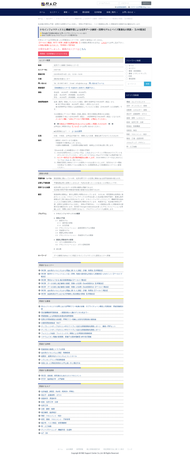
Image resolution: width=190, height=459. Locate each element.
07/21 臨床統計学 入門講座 (52, 379)
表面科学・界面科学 (48, 398)
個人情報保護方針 (93, 449)
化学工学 (44, 405)
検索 (147, 84)
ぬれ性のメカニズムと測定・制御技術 (55, 353)
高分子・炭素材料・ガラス (51, 395)
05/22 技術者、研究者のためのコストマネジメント (61, 376)
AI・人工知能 (46, 426)
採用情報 (79, 449)
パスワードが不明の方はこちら (140, 7)
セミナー (54, 12)
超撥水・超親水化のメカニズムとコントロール (59, 356)
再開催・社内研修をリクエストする (53, 54)
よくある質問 (77, 131)
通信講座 (86, 12)
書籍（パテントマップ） (138, 73)
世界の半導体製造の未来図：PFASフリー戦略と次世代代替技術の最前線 (68, 319)
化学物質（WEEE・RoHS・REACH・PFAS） (58, 392)
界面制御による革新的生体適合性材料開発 (57, 316)
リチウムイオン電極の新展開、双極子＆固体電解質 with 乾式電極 (66, 337)
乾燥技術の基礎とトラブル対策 (53, 349)
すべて (131, 66)
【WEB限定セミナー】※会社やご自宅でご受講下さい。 (75, 88)
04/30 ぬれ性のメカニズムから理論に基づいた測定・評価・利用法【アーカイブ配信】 (75, 290)
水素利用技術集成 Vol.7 (50, 323)
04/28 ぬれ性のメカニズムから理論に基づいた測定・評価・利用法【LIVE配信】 (72, 270)
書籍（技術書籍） (135, 71)
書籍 (66, 12)
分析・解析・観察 (48, 409)
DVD (75, 12)
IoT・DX (44, 433)
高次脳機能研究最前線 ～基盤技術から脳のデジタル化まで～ (65, 312)
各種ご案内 (112, 12)
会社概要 (69, 449)
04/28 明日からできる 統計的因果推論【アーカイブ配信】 (64, 280)
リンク (129, 449)
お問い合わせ (128, 12)
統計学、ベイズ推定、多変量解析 (54, 423)
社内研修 (98, 12)
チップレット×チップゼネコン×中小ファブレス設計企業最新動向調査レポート (71, 330)
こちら (82, 49)
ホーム (42, 12)
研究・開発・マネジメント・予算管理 (55, 419)
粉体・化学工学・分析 (49, 402)
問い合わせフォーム (96, 83)
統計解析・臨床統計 (48, 412)
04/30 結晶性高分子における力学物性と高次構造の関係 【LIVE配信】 (68, 294)
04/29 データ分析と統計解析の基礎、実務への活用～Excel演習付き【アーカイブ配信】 (75, 287)
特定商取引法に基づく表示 (113, 449)
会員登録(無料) (121, 7)
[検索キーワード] (135, 84)
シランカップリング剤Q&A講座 (53, 360)
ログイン (146, 3)
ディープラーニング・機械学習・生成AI (56, 430)
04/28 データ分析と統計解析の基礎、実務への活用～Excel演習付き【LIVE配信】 (72, 283)
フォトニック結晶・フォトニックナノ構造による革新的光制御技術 (66, 333)
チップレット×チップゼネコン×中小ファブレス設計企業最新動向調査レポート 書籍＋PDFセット (78, 326)
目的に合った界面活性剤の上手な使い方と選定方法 (60, 363)
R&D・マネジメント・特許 (51, 416)
